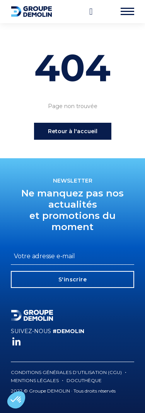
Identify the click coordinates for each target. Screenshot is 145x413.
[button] (16, 400)
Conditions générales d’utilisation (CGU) (66, 372)
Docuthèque (84, 380)
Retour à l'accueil (72, 131)
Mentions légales (35, 380)
